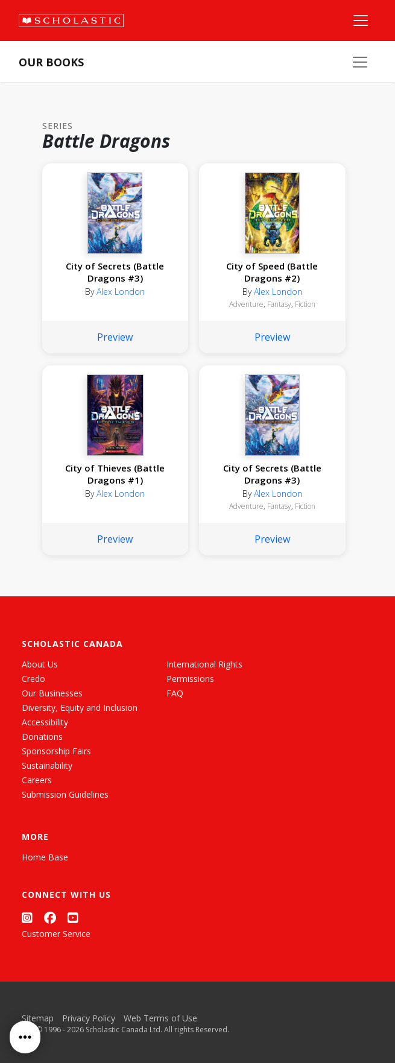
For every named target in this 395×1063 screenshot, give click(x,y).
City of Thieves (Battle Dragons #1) (115, 474)
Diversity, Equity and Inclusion (79, 707)
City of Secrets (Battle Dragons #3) (115, 272)
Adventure (246, 304)
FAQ (174, 693)
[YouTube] (73, 917)
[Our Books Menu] (360, 62)
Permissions (190, 678)
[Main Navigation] (360, 20)
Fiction (305, 304)
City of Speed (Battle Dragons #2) (272, 272)
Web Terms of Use (160, 1018)
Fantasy (279, 304)
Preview (115, 337)
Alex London (120, 291)
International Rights (204, 664)
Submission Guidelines (65, 794)
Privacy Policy (88, 1018)
